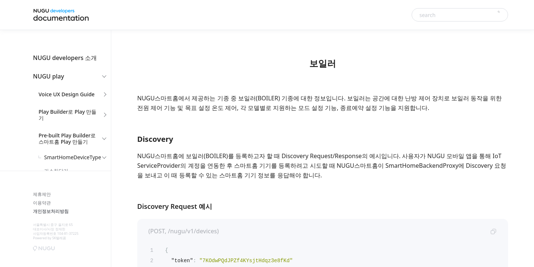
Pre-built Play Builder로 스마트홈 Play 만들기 (67, 138)
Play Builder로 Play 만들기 (68, 114)
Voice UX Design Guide (67, 94)
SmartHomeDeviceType (72, 157)
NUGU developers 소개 (65, 58)
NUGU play (48, 76)
